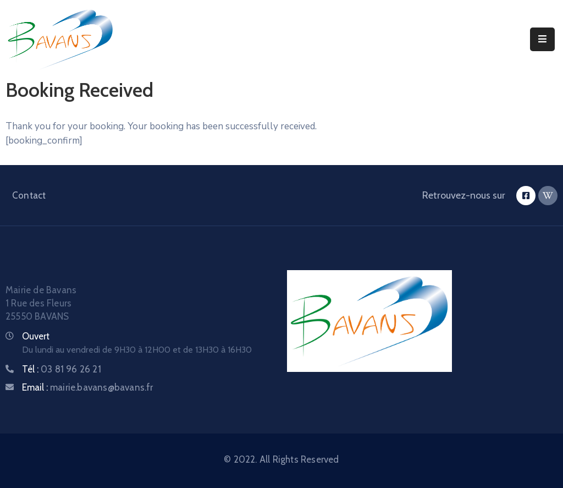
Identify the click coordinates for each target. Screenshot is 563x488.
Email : (87, 387)
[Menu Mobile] (542, 39)
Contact (29, 195)
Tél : (61, 369)
